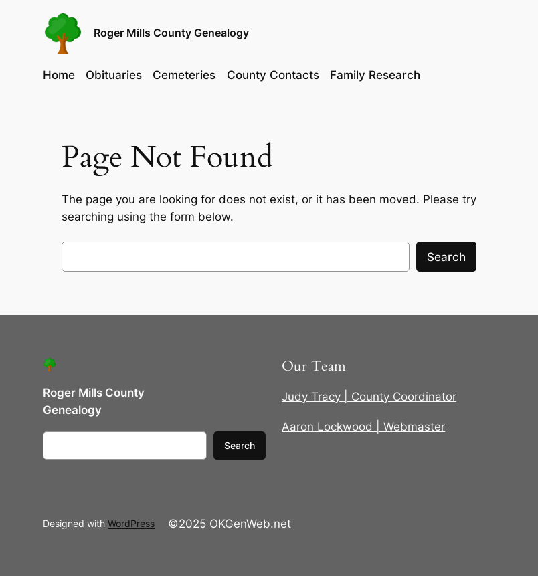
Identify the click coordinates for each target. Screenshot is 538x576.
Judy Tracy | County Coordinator (369, 396)
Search (446, 257)
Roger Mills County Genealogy (171, 33)
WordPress (131, 523)
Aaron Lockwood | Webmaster (363, 427)
